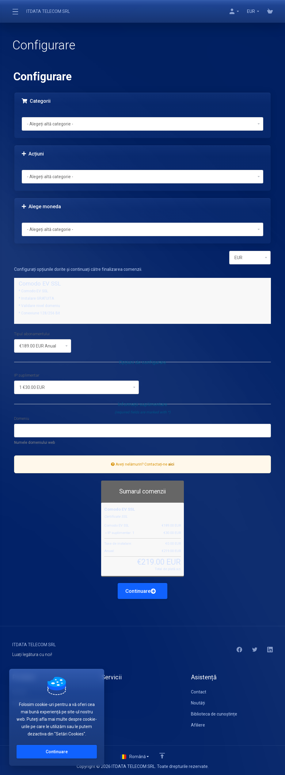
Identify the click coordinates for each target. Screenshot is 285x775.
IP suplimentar (27, 375)
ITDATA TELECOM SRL (48, 11)
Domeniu (21, 418)
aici (171, 464)
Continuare (140, 591)
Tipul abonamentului (32, 334)
